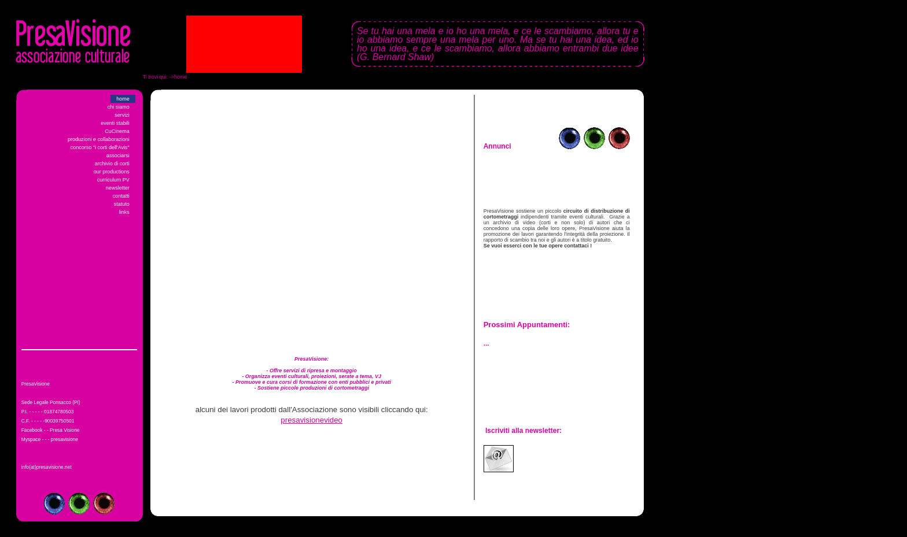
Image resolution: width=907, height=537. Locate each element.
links (124, 212)
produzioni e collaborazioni (99, 139)
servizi (122, 115)
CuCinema (117, 131)
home (123, 99)
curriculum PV (113, 180)
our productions (112, 172)
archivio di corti (112, 163)
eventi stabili (115, 123)
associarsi (118, 155)
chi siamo (119, 107)
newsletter (118, 188)
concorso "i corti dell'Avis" (100, 147)
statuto (122, 204)
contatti (121, 196)
